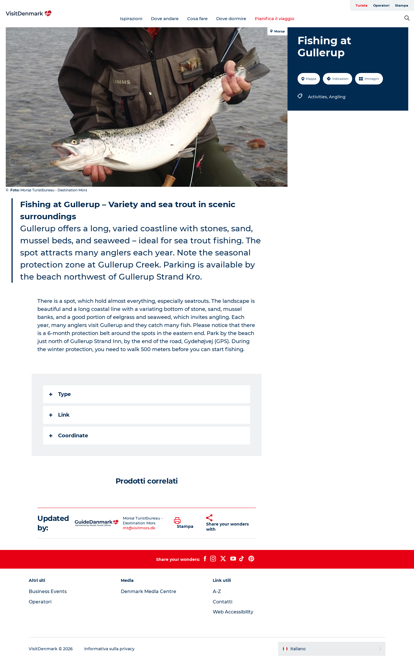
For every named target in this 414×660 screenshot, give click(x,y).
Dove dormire (231, 18)
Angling (337, 96)
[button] (185, 523)
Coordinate (68, 435)
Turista (361, 5)
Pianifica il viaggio (274, 18)
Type (60, 394)
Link (59, 415)
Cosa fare (197, 18)
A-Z (217, 591)
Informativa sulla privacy (109, 648)
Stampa (401, 5)
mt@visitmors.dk (139, 528)
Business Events (48, 591)
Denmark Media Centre (148, 591)
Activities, (318, 96)
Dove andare (165, 18)
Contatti (222, 602)
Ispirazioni (131, 18)
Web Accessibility (233, 612)
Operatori (381, 5)
